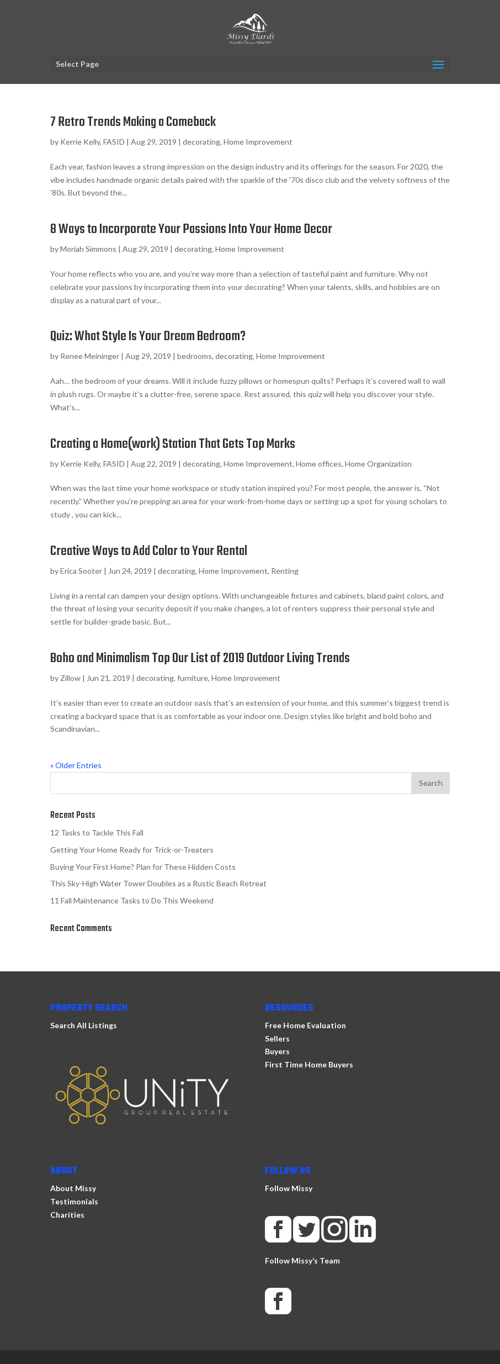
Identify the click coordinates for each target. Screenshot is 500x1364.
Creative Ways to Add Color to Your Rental (148, 551)
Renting (285, 570)
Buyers (277, 1051)
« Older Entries (76, 765)
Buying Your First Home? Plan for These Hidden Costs (143, 866)
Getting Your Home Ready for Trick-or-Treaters (132, 849)
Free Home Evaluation (305, 1025)
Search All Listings (83, 1025)
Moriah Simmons (88, 248)
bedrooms (194, 356)
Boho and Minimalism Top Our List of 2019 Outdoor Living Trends (200, 658)
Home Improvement (258, 141)
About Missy (73, 1188)
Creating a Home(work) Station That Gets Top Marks (172, 444)
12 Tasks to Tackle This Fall (96, 832)
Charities (67, 1214)
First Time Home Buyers (309, 1064)
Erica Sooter (81, 570)
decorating (201, 141)
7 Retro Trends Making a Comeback (133, 122)
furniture (192, 678)
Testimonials (74, 1201)
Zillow (70, 678)
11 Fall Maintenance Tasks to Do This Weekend (132, 900)
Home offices (319, 463)
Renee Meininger (89, 356)
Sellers (277, 1038)
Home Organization (378, 463)
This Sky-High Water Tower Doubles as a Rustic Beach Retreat (158, 883)
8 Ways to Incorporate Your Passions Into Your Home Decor (191, 229)
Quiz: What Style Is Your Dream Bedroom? (148, 336)
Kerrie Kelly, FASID (92, 141)
